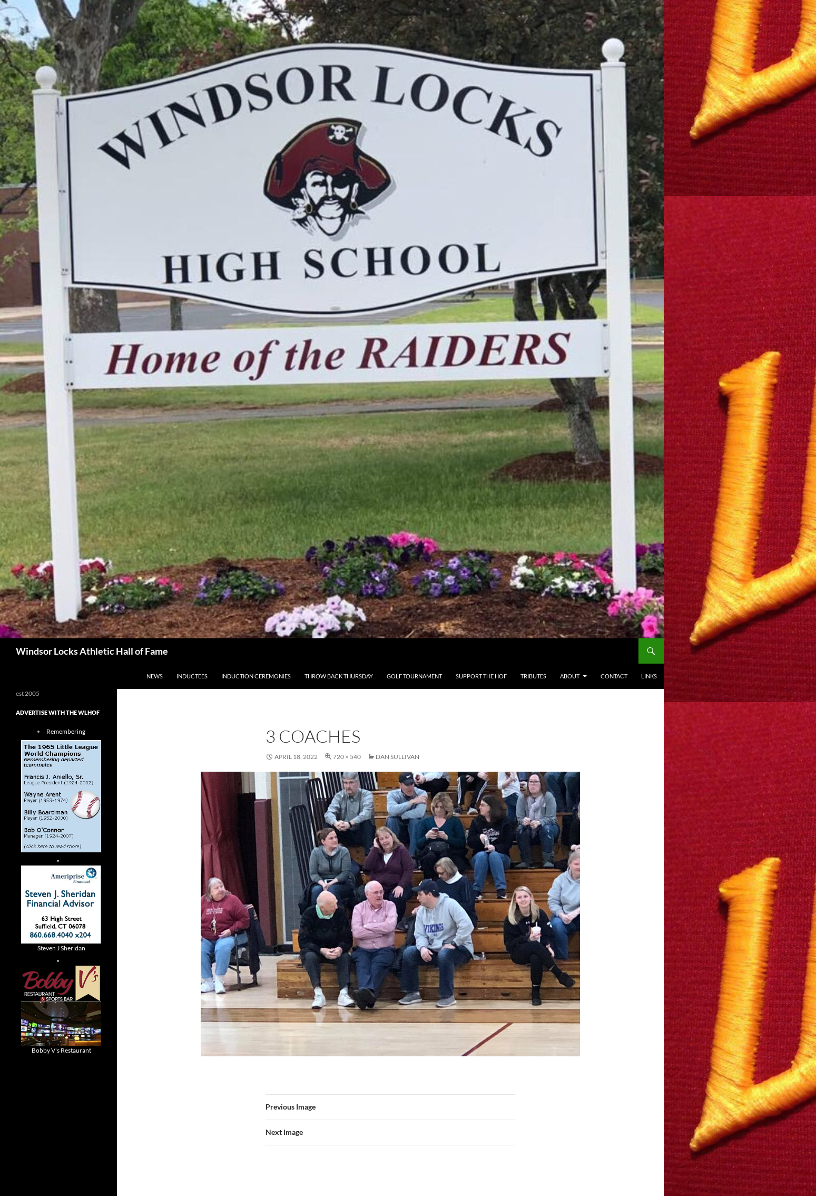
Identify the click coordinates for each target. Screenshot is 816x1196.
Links (649, 676)
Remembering (65, 731)
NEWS (154, 676)
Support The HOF (481, 676)
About (569, 676)
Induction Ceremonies (256, 676)
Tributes (533, 676)
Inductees (192, 676)
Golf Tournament (414, 676)
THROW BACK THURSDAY (338, 676)
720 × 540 (347, 757)
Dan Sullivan (397, 757)
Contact (614, 676)
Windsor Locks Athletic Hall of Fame (92, 651)
